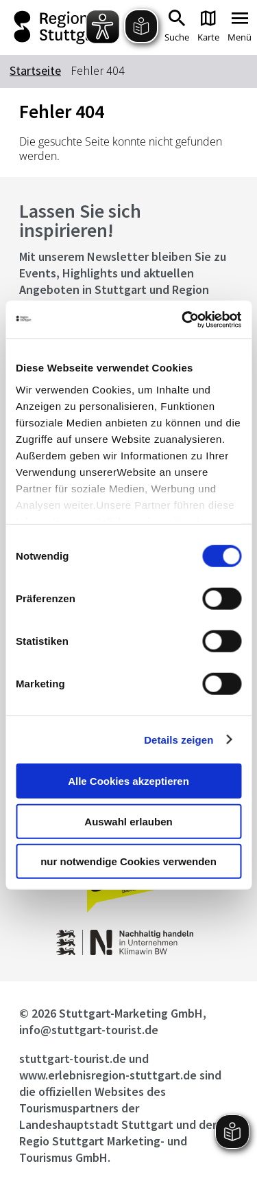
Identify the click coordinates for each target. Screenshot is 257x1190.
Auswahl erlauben (128, 821)
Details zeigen (178, 739)
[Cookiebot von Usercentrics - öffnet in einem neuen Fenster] (183, 319)
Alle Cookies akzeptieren (128, 781)
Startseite (35, 70)
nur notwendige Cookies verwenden (128, 861)
